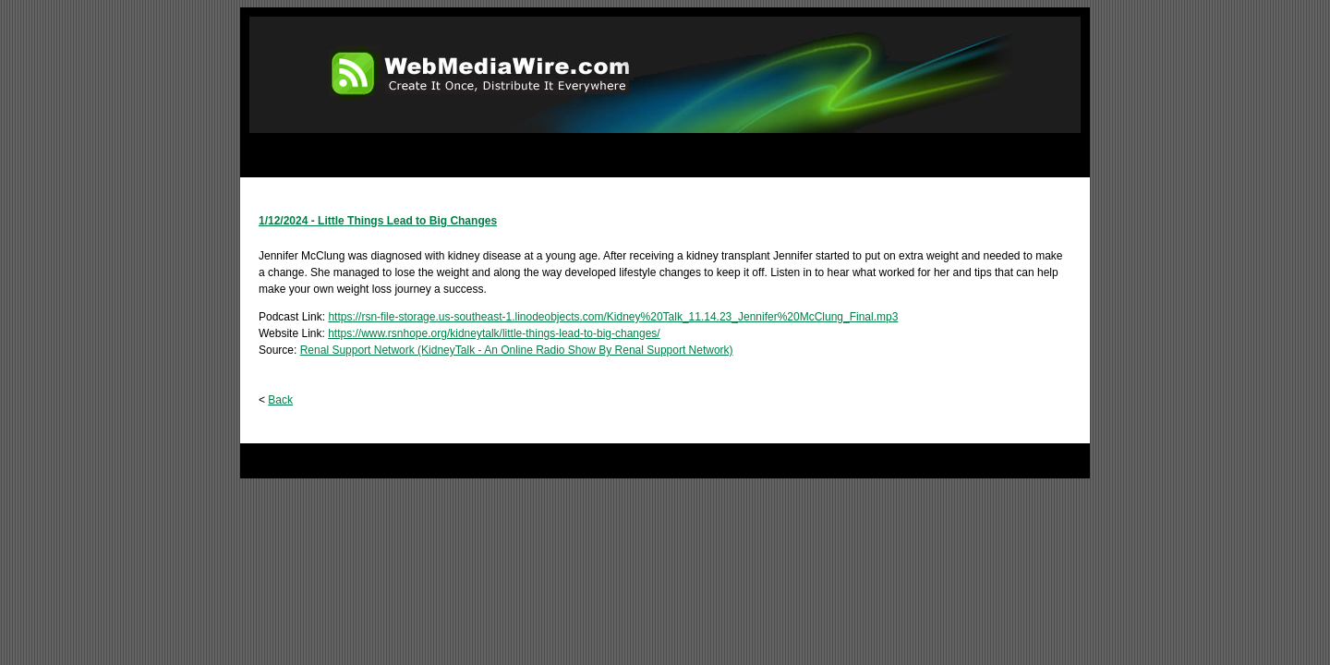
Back (280, 399)
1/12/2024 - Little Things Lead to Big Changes (378, 220)
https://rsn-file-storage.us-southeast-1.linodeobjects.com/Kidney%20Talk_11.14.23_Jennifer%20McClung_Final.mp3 (613, 316)
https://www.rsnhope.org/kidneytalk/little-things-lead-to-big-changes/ (494, 333)
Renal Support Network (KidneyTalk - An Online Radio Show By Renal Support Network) (516, 350)
